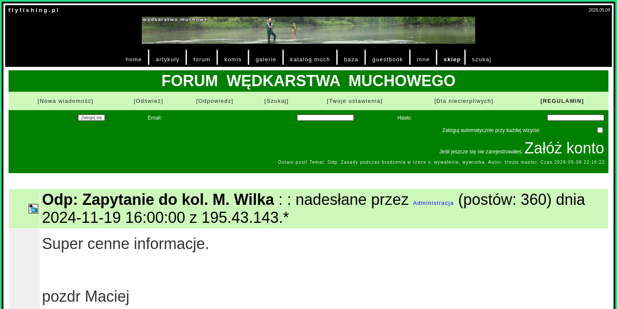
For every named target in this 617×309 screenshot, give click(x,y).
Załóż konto (564, 148)
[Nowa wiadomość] (65, 101)
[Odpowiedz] (215, 101)
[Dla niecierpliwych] (464, 101)
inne (423, 59)
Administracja (433, 203)
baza (351, 59)
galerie (266, 59)
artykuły (168, 59)
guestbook (387, 59)
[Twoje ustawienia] (355, 101)
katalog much (310, 59)
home (134, 59)
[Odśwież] (148, 101)
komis (233, 59)
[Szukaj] (276, 101)
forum (201, 59)
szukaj (481, 59)
